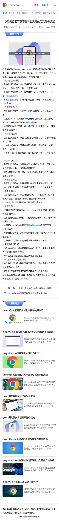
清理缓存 (9, 206)
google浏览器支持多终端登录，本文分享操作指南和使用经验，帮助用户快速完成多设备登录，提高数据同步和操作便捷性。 (40, 426)
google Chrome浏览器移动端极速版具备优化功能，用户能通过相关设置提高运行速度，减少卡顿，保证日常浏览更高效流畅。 (39, 469)
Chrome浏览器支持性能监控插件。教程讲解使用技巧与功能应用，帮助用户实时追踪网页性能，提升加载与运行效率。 (39, 319)
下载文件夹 (30, 122)
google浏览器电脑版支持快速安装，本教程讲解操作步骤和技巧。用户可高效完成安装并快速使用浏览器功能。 (40, 405)
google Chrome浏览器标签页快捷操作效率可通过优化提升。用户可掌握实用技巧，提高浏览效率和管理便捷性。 (39, 448)
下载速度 (11, 96)
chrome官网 (50, 27)
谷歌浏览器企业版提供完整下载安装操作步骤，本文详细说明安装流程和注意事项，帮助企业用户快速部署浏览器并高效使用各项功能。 (39, 490)
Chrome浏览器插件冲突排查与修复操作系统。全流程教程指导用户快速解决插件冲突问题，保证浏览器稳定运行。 (39, 383)
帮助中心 (26, 13)
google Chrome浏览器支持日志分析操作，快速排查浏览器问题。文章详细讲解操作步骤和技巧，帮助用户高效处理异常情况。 (39, 362)
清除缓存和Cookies (32, 225)
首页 (36, 5)
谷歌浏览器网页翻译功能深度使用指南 (29, 293)
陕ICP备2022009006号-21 (29, 516)
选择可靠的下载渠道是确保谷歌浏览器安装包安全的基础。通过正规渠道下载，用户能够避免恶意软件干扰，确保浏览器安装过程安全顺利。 (39, 340)
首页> (19, 13)
